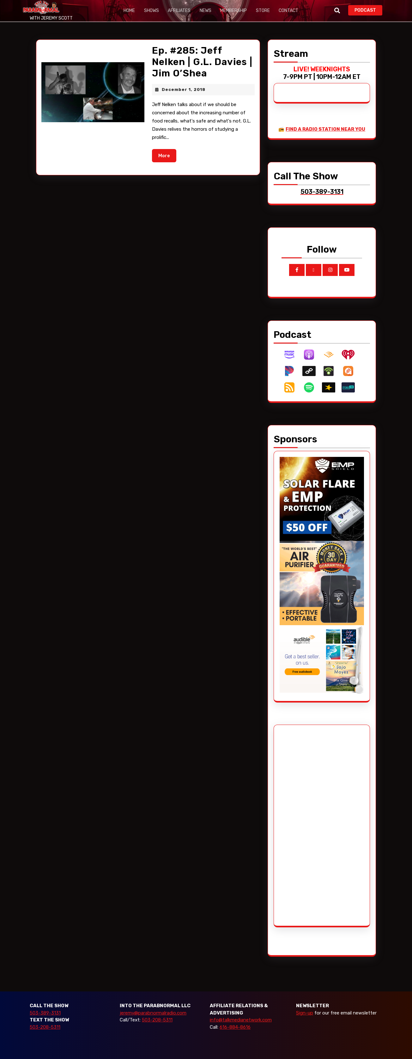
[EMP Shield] (322, 498)
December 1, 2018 (183, 89)
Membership (230, 10)
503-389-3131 (45, 1013)
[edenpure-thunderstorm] (322, 582)
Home (129, 10)
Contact (283, 10)
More (167, 155)
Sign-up (304, 1013)
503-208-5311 (45, 1027)
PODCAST (368, 9)
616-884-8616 (235, 1027)
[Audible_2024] (322, 660)
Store (258, 10)
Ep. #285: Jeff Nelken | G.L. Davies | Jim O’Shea (202, 62)
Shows (150, 10)
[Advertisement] (303, 825)
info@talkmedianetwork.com (241, 1020)
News (203, 10)
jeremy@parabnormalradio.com (153, 1013)
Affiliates (177, 10)
